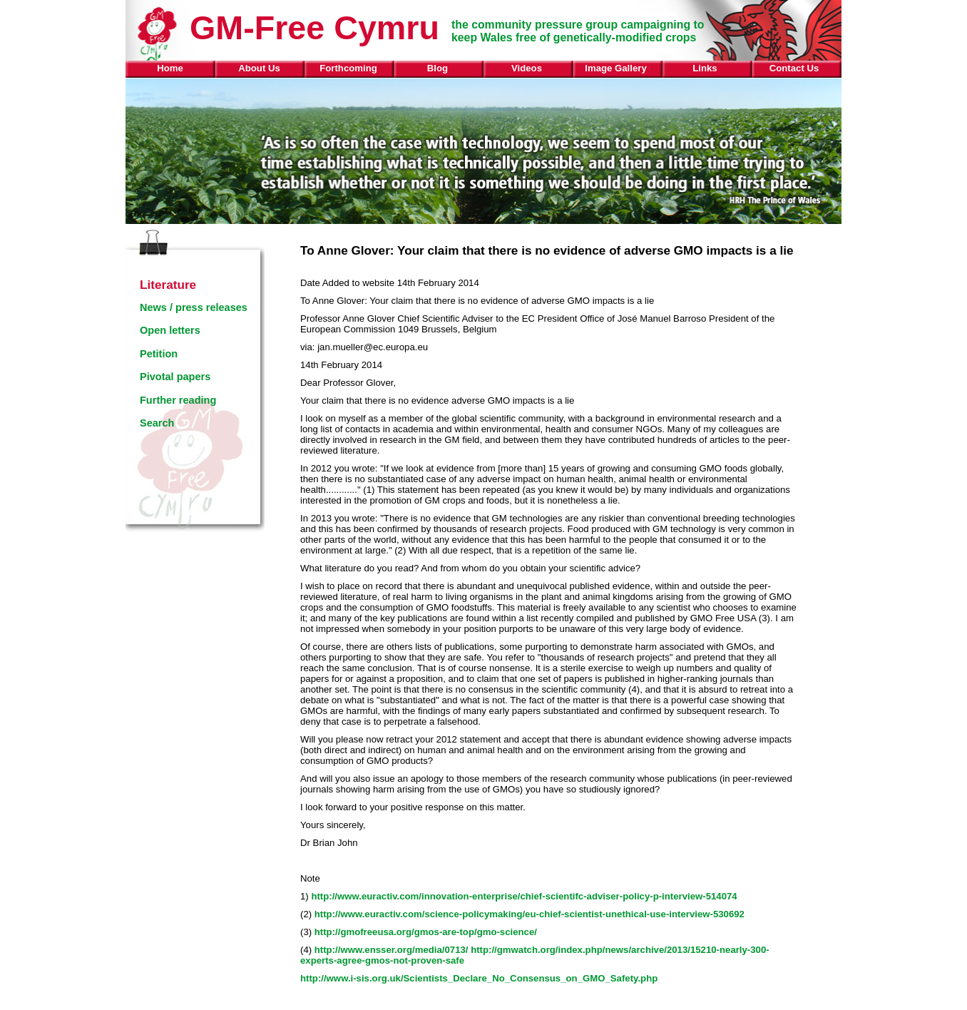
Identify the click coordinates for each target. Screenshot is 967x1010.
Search (157, 423)
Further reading (178, 400)
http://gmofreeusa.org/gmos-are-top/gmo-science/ (425, 932)
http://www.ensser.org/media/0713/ (391, 949)
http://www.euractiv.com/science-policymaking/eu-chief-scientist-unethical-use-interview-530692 (529, 914)
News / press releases (193, 307)
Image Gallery (616, 68)
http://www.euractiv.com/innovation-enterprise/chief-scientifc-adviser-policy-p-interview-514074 (524, 896)
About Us (259, 68)
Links (704, 68)
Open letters (170, 330)
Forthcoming (348, 68)
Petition (159, 353)
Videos (526, 68)
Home (170, 68)
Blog (437, 68)
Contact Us (794, 68)
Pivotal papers (175, 376)
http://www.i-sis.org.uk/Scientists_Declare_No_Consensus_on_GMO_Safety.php (479, 978)
